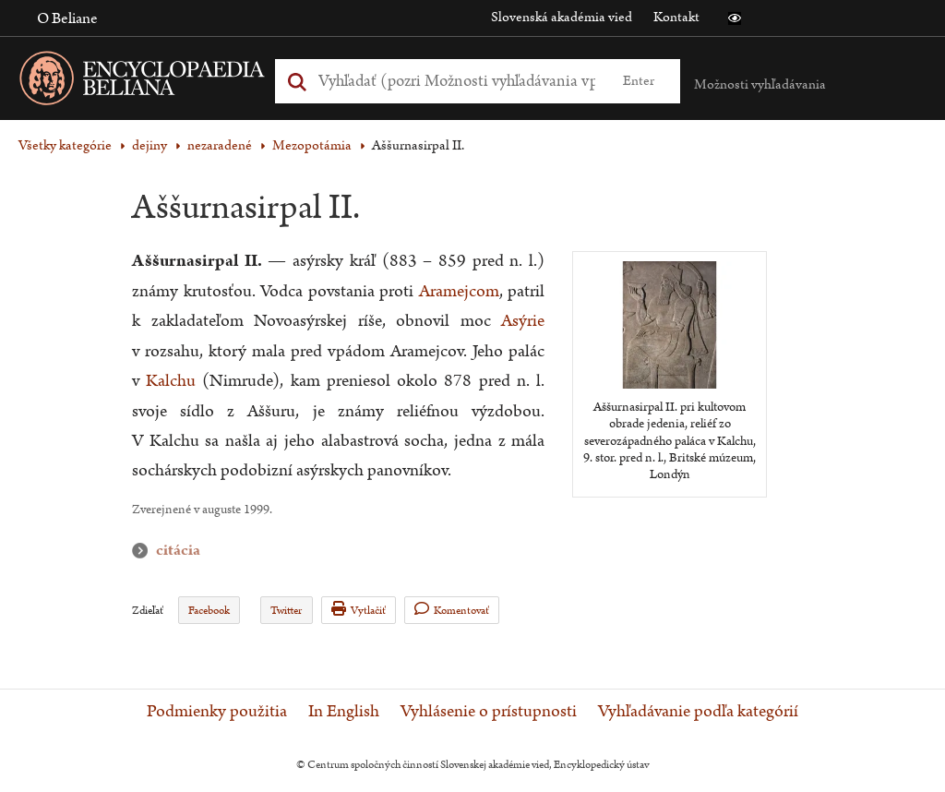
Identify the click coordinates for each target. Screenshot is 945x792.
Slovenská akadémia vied (561, 17)
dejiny (149, 145)
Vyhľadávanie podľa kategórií (698, 712)
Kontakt (676, 17)
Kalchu (171, 380)
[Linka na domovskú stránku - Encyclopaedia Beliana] (170, 81)
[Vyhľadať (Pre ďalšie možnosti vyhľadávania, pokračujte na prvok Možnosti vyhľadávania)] (457, 81)
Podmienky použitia (217, 712)
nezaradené (219, 145)
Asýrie (522, 320)
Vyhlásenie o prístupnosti (489, 712)
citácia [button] (144, 550)
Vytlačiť (358, 609)
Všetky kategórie (65, 145)
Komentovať (451, 609)
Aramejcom (459, 291)
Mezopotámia (312, 145)
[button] (735, 18)
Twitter (286, 610)
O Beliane (67, 18)
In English (343, 712)
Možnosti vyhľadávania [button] (760, 84)
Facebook (209, 610)
